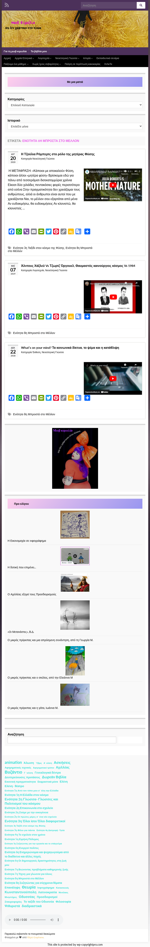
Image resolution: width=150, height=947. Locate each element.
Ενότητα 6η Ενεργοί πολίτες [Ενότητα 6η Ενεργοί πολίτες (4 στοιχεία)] (22, 847)
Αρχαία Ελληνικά (24, 58)
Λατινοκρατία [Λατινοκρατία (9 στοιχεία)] (47, 892)
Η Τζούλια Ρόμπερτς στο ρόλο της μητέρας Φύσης (58, 154)
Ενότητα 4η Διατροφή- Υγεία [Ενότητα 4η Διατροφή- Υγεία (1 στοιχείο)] (50, 830)
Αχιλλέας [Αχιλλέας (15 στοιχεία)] (63, 767)
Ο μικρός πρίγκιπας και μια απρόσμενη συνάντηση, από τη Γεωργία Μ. (50, 640)
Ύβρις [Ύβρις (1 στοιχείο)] (39, 763)
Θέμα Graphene (35, 937)
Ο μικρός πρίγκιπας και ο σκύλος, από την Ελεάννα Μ (40, 677)
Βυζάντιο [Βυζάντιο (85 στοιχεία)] (13, 772)
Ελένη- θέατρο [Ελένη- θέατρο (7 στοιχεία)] (14, 786)
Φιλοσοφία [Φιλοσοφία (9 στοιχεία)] (63, 901)
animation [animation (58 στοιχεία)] (13, 762)
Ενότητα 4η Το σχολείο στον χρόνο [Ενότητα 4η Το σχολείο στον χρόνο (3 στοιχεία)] (25, 834)
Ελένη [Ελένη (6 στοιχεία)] (64, 781)
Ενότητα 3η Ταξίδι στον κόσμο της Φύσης (38, 247)
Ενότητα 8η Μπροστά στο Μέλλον (34, 332)
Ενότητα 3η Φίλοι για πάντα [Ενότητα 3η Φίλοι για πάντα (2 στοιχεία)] (20, 830)
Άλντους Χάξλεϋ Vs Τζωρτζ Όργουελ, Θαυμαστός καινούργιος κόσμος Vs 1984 (78, 265)
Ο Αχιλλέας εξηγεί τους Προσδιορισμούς (32, 594)
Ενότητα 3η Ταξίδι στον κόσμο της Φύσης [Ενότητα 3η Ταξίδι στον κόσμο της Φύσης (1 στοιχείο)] (25, 825)
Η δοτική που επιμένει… (22, 567)
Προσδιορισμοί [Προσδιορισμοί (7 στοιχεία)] (47, 897)
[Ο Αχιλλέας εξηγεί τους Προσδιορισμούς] (75, 582)
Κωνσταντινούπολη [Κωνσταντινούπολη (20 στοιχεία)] (20, 892)
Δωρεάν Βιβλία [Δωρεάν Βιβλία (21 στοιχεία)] (54, 777)
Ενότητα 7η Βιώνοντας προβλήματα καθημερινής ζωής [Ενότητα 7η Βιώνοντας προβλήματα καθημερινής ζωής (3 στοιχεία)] (36, 869)
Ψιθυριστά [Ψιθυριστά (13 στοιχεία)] (12, 906)
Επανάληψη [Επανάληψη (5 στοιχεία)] (12, 887)
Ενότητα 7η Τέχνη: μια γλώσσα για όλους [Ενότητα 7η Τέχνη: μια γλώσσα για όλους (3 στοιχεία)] (28, 874)
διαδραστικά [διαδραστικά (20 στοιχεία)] (32, 906)
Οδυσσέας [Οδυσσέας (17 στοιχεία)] (27, 897)
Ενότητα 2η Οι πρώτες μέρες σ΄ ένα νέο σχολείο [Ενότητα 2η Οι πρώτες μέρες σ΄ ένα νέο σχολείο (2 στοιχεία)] (31, 816)
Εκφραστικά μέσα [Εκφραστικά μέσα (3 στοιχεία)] (48, 781)
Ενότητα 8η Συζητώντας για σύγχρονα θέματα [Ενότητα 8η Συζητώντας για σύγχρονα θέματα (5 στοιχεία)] (33, 882)
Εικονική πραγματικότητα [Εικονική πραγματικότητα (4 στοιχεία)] (20, 781)
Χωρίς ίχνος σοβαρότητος (46, 64)
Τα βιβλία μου (39, 51)
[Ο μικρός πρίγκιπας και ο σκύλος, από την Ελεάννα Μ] (75, 660)
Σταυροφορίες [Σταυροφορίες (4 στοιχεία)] (13, 901)
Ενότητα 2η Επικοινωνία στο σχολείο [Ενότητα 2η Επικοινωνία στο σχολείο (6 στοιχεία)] (29, 808)
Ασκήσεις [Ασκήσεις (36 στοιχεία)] (62, 762)
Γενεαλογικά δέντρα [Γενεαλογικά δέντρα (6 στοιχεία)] (48, 772)
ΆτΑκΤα (108, 64)
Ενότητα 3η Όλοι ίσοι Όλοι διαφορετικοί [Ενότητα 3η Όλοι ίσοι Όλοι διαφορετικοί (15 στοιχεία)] (35, 821)
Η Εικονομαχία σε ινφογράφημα (27, 540)
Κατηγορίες (16, 99)
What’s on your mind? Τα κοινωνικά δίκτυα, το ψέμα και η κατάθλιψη (70, 347)
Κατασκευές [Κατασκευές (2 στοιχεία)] (62, 887)
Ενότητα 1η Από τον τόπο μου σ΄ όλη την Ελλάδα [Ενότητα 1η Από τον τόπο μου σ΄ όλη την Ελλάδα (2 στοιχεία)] (31, 790)
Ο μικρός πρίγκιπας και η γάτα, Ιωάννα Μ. (33, 707)
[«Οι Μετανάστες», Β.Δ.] (75, 615)
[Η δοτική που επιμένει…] (75, 556)
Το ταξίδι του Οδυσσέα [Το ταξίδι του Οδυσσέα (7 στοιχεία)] (39, 901)
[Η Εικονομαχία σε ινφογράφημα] (75, 525)
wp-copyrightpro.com (90, 944)
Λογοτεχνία (44, 58)
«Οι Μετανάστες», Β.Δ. (21, 631)
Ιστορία (88, 58)
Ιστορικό (14, 120)
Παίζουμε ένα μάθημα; (16, 64)
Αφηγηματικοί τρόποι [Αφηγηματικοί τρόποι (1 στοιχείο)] (43, 767)
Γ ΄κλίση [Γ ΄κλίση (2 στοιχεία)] (28, 772)
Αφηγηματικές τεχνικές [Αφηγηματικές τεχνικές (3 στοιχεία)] (18, 767)
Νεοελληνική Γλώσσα (67, 58)
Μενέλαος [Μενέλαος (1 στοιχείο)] (63, 892)
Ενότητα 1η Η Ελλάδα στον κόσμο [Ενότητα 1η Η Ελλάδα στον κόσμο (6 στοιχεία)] (27, 794)
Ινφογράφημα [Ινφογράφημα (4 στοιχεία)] (46, 887)
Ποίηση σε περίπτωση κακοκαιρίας (82, 64)
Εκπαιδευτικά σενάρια (107, 58)
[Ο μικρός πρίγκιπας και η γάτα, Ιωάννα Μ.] (75, 695)
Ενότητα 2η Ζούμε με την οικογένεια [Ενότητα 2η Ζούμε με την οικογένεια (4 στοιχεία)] (26, 812)
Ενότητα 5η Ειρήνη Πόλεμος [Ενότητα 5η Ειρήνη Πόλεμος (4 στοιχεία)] (22, 839)
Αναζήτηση (16, 734)
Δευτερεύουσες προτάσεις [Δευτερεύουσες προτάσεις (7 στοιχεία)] (22, 777)
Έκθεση (36, 352)
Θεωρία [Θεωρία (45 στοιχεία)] (29, 887)
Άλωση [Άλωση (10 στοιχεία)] (29, 762)
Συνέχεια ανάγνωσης (26, 219)
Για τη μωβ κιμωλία (15, 51)
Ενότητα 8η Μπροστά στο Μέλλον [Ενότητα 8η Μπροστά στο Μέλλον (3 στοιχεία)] (24, 878)
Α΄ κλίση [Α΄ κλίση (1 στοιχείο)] (48, 763)
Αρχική (7, 58)
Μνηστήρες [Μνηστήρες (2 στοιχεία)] (11, 897)
